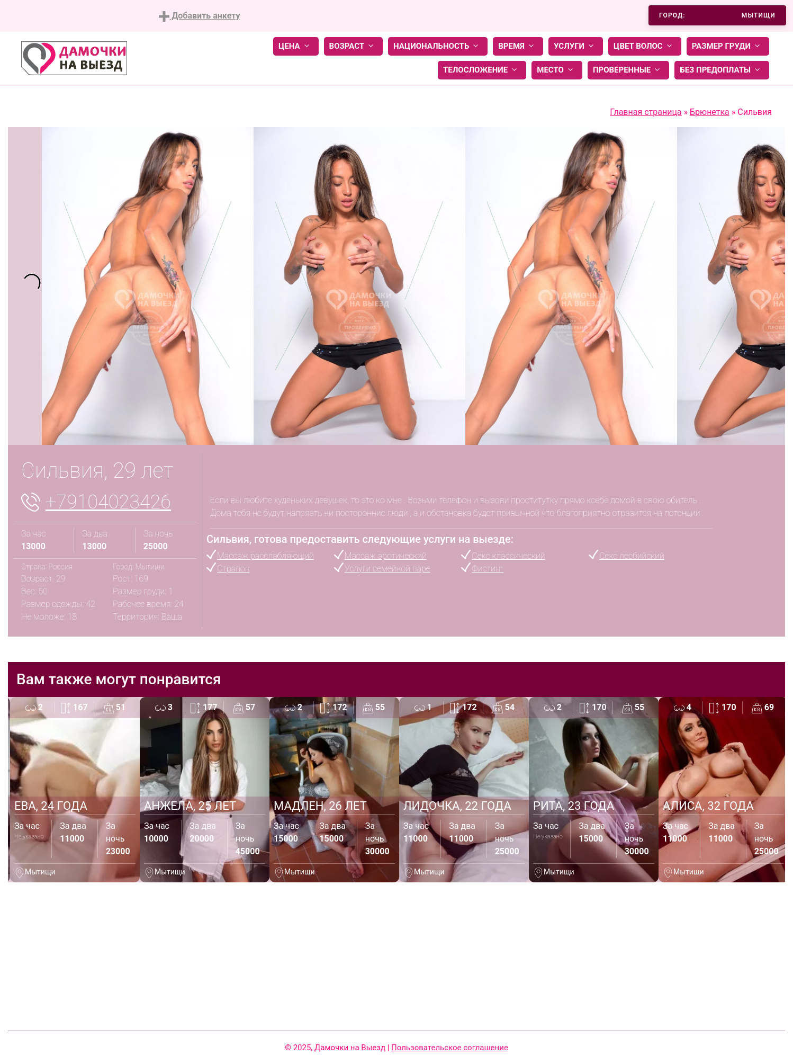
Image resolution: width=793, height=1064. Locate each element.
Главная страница (645, 112)
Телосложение (482, 70)
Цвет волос (645, 46)
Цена (295, 46)
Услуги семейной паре (387, 569)
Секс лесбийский (631, 556)
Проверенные (628, 70)
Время (518, 46)
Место (557, 70)
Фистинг (487, 569)
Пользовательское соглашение (449, 1047)
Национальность (437, 46)
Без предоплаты (722, 70)
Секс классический (508, 556)
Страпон (233, 569)
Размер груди (728, 46)
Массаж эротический (386, 556)
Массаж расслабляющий (265, 556)
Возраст (353, 46)
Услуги (576, 46)
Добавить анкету (199, 16)
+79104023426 (108, 502)
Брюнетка (709, 112)
